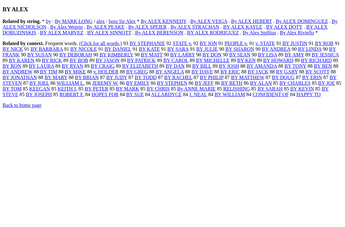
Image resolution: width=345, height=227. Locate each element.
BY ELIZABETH (140, 66)
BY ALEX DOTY (284, 27)
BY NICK (13, 49)
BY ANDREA (276, 49)
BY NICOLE (83, 49)
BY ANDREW (18, 71)
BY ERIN (312, 77)
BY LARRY (182, 54)
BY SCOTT (318, 71)
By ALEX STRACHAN (194, 27)
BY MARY (56, 77)
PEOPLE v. (236, 43)
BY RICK (52, 60)
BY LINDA (310, 49)
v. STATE (265, 43)
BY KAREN (21, 60)
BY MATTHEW (247, 77)
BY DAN (175, 66)
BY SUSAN (39, 54)
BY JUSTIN (295, 43)
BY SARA (177, 49)
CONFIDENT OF (271, 94)
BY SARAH (270, 88)
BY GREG (137, 71)
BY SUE (135, 94)
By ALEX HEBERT (251, 21)
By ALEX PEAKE (105, 27)
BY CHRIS (158, 88)
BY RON (12, 66)
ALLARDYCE (166, 94)
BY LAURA (41, 66)
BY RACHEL (178, 77)
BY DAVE (202, 71)
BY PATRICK (141, 60)
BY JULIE (207, 49)
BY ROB (324, 43)
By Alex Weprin (66, 27)
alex (100, 21)
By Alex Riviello (297, 32)
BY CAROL (175, 60)
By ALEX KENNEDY (164, 21)
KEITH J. (67, 88)
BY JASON (107, 60)
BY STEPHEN (172, 83)
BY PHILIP (211, 77)
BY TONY (295, 66)
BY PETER (97, 88)
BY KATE (149, 49)
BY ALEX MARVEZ (62, 32)
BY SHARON (239, 49)
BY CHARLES (295, 83)
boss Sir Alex (122, 21)
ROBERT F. (71, 94)
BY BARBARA (47, 49)
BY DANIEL (117, 49)
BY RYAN (72, 66)
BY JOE (326, 83)
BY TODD (146, 77)
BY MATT (152, 54)
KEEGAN (39, 88)
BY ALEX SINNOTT (109, 32)
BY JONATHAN (20, 77)
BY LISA (267, 54)
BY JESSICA (325, 54)
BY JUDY (116, 77)
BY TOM (12, 88)
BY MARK (127, 88)
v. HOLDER (106, 71)
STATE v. (182, 43)
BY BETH (231, 83)
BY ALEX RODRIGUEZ (213, 32)
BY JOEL (39, 83)
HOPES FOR (105, 94)
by (48, 21)
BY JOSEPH (39, 94)
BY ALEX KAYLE (242, 27)
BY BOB (79, 60)
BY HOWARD (278, 60)
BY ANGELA (170, 71)
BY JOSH (229, 66)
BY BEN (323, 66)
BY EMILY (137, 83)
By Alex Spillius (259, 32)
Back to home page (22, 105)
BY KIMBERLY (116, 54)
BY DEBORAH (75, 54)
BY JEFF (204, 83)
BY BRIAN (86, 77)
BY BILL (201, 66)
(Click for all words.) (100, 43)
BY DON (212, 54)
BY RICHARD (316, 60)
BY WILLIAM (230, 94)
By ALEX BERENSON (159, 32)
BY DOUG (283, 77)
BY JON (208, 43)
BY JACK (258, 71)
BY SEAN (239, 54)
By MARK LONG (73, 21)
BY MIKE (75, 71)
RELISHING (236, 88)
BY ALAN (261, 83)
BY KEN (246, 60)
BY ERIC (230, 71)
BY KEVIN (302, 88)
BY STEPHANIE (147, 43)
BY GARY (287, 71)
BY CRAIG (103, 66)
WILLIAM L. (71, 83)
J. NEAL (198, 94)
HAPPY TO (308, 94)
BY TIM (48, 71)
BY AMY (294, 54)
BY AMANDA (262, 66)
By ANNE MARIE (196, 88)
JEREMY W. (105, 83)
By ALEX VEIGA (208, 21)
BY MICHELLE (213, 60)
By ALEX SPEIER (147, 27)
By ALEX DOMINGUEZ (302, 21)
